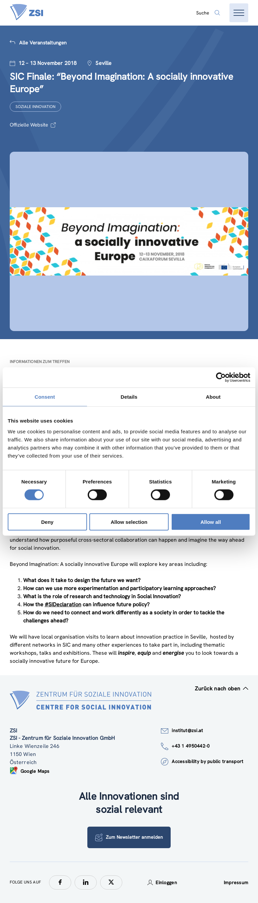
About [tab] (213, 397)
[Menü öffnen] (238, 12)
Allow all (211, 522)
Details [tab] (129, 397)
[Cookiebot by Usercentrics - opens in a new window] (220, 377)
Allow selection (129, 522)
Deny (47, 522)
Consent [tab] (45, 397)
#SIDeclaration (63, 604)
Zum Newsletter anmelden (129, 837)
